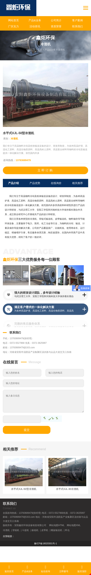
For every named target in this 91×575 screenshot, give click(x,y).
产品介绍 (13, 183)
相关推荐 (77, 183)
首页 (40, 49)
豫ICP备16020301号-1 (45, 543)
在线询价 (56, 183)
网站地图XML (74, 525)
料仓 (67, 530)
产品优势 (35, 183)
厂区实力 (13, 26)
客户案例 (77, 20)
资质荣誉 (56, 26)
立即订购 (45, 170)
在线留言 (10, 362)
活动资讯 (35, 26)
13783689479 (23, 160)
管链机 (15, 530)
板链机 (35, 530)
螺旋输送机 (56, 530)
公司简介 (56, 20)
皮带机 (44, 530)
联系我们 (77, 26)
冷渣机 (61, 49)
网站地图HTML (56, 525)
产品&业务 (35, 20)
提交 (27, 429)
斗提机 (25, 530)
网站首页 (13, 20)
